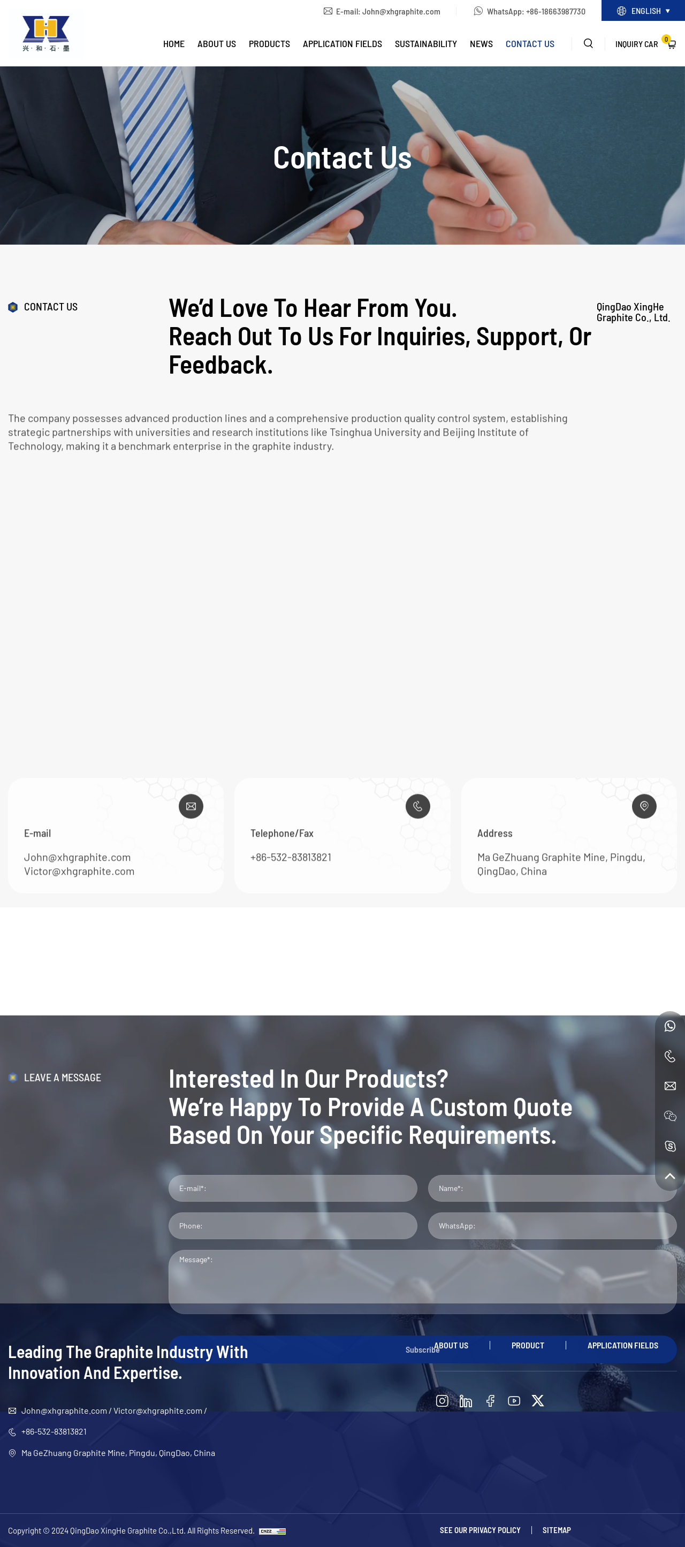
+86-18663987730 (555, 11)
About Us (216, 43)
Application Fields (342, 43)
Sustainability (426, 43)
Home (174, 43)
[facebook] (490, 1401)
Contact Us (530, 43)
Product (528, 1345)
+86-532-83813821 (290, 933)
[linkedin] (466, 1401)
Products (269, 43)
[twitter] (537, 1400)
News (481, 43)
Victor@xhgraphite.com (79, 947)
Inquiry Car (643, 41)
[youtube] (514, 1401)
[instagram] (442, 1401)
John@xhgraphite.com (401, 11)
